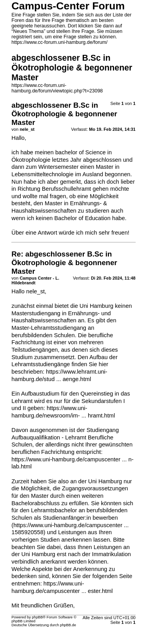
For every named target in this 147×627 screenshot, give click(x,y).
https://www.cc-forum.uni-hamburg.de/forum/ (59, 42)
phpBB (37, 617)
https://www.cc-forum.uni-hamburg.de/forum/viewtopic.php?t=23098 (57, 88)
